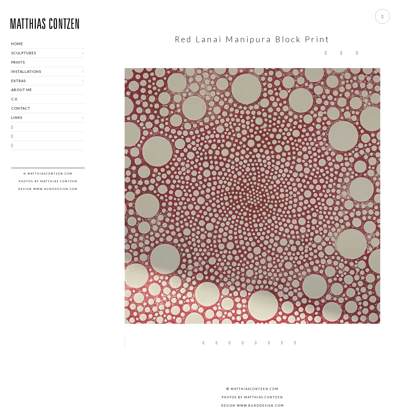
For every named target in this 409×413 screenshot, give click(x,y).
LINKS (16, 117)
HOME (17, 44)
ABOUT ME (21, 90)
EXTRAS (18, 81)
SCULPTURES (23, 53)
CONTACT (20, 108)
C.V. (14, 99)
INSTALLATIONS (26, 71)
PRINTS (18, 62)
